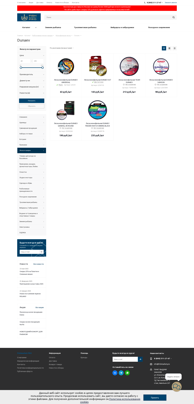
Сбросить (31, 106)
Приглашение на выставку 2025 (31, 284)
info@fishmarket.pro (162, 364)
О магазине (21, 358)
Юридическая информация (28, 361)
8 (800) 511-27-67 (162, 358)
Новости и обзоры (56, 368)
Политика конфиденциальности (30, 368)
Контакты (21, 364)
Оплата (52, 358)
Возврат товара (55, 364)
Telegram (121, 372)
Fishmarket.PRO (24, 353)
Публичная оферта (24, 371)
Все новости (39, 264)
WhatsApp (127, 372)
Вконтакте (114, 372)
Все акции (40, 307)
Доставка (53, 361)
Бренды (84, 358)
